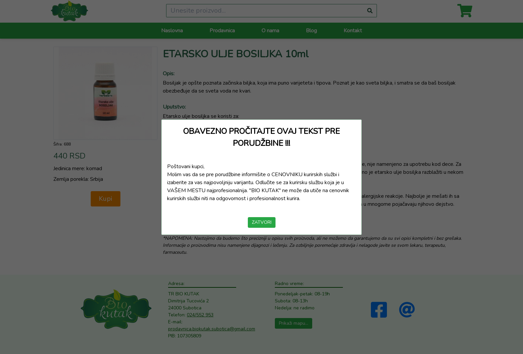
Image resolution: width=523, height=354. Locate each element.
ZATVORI (262, 222)
